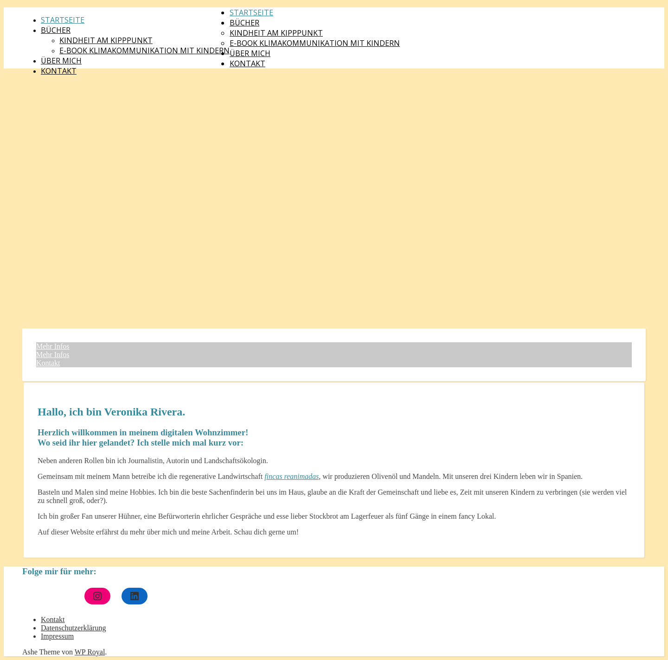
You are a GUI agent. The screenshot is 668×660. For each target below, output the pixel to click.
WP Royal (90, 652)
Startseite (62, 20)
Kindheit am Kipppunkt (106, 40)
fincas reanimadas (291, 476)
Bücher (56, 30)
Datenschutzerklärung (73, 628)
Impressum (57, 636)
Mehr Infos (53, 346)
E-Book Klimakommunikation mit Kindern (144, 50)
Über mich (61, 61)
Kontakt (59, 71)
